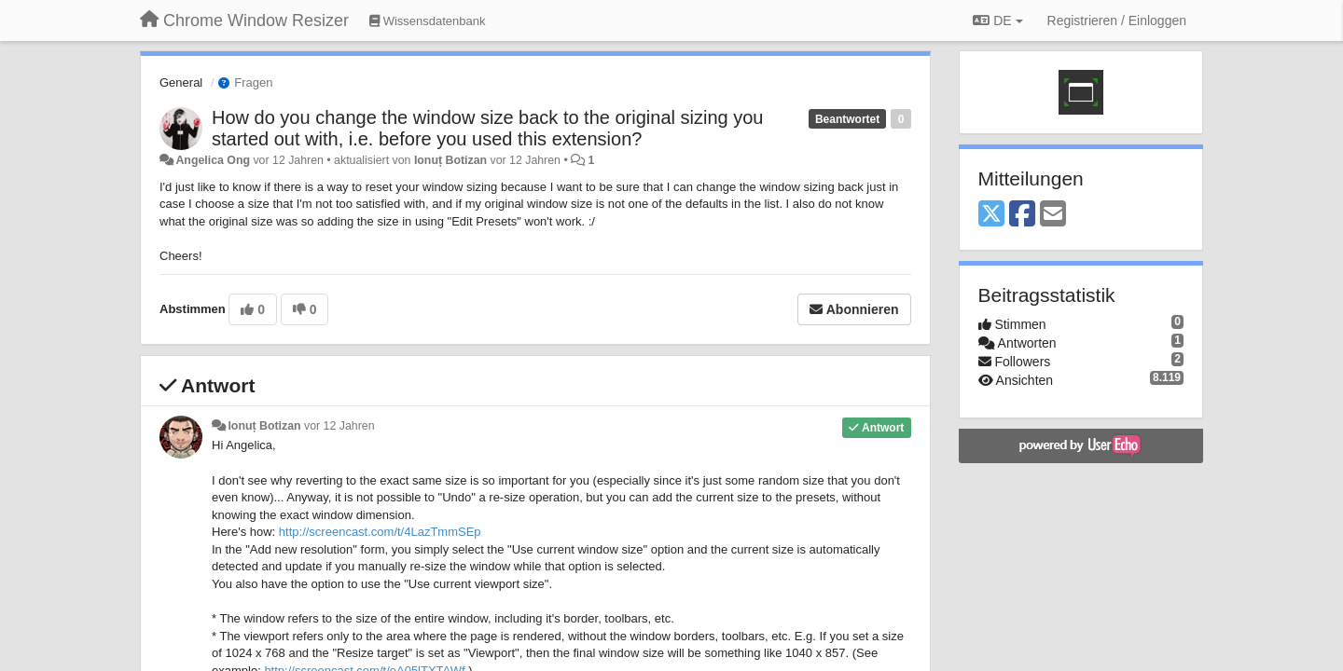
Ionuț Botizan (450, 160)
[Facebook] (1022, 215)
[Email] (1053, 215)
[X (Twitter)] (991, 215)
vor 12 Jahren (339, 425)
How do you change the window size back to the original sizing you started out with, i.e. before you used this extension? (487, 128)
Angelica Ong (212, 160)
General (180, 82)
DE (997, 20)
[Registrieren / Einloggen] (1117, 20)
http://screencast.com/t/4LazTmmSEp (380, 532)
